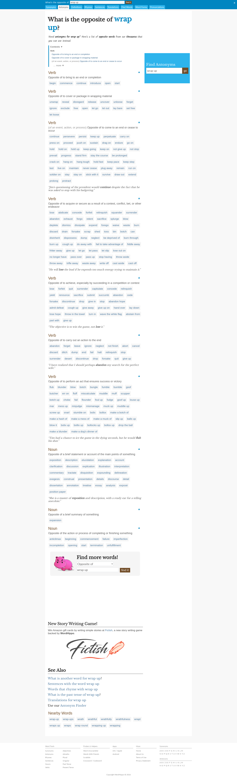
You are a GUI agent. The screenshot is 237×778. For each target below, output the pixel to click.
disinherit (55, 237)
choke (66, 399)
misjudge (77, 406)
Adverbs (66, 754)
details (100, 479)
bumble (118, 387)
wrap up (97, 569)
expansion (55, 520)
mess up (63, 406)
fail (92, 352)
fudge (110, 399)
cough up (67, 244)
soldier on (55, 174)
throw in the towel (75, 314)
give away (88, 307)
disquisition (86, 472)
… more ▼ (58, 65)
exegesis (55, 479)
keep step (128, 161)
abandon (55, 218)
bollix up (78, 425)
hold (52, 149)
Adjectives (67, 751)
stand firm (81, 155)
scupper (125, 393)
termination (96, 545)
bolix (92, 412)
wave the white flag (111, 314)
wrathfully (106, 719)
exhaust (68, 218)
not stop (134, 149)
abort (125, 346)
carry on (124, 136)
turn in (92, 314)
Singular (66, 761)
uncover (104, 102)
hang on (68, 161)
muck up (108, 406)
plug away (106, 168)
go (185, 70)
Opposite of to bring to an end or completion (71, 54)
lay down (134, 307)
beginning (70, 539)
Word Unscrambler (90, 751)
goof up (121, 399)
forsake (76, 231)
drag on (106, 142)
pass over (76, 257)
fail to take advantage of (109, 244)
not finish (113, 346)
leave (77, 346)
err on (65, 393)
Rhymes (88, 7)
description (71, 460)
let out (105, 108)
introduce (95, 83)
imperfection (121, 539)
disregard (78, 102)
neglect (95, 237)
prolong (54, 180)
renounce (64, 295)
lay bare (117, 108)
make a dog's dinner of (84, 431)
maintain (74, 168)
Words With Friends (91, 754)
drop (81, 301)
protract (66, 180)
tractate (72, 472)
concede (77, 212)
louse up (135, 399)
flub (52, 387)
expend (93, 225)
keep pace (113, 161)
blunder (62, 387)
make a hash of (58, 418)
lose (52, 212)
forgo (80, 218)
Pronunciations (157, 7)
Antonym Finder (73, 705)
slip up (119, 418)
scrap (87, 231)
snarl (67, 412)
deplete (54, 225)
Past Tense (67, 764)
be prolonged (119, 155)
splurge (114, 218)
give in (92, 301)
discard (54, 231)
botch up (54, 399)
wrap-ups (68, 719)
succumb (104, 295)
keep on (104, 149)
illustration (104, 466)
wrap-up (54, 719)
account (119, 460)
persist (82, 136)
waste (126, 225)
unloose (118, 102)
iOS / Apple (117, 751)
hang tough (83, 161)
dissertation (56, 485)
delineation (120, 472)
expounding (103, 472)
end (84, 352)
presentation (85, 479)
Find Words (127, 7)
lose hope (55, 314)
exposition (55, 460)
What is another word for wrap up (74, 678)
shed (97, 231)
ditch (64, 352)
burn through (131, 237)
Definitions (76, 7)
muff (114, 393)
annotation (73, 485)
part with (54, 320)
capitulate (97, 288)
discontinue (68, 301)
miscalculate (88, 393)
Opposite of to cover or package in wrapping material (75, 58)
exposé (123, 485)
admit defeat (57, 307)
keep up (95, 136)
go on (130, 142)
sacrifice (101, 218)
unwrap (54, 102)
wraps (67, 725)
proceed (68, 142)
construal (69, 479)
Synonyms (51, 7)
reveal (65, 102)
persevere (69, 136)
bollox (102, 412)
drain (65, 231)
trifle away (72, 263)
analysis (110, 485)
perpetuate (110, 136)
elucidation (88, 460)
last (52, 168)
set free (131, 108)
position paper (58, 491)
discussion (72, 466)
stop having (105, 257)
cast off (132, 263)
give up (70, 250)
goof (128, 387)
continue (81, 83)
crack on (54, 161)
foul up (99, 399)
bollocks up (93, 425)
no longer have (58, 257)
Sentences (100, 7)
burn (136, 225)
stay (67, 174)
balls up (131, 418)
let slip (105, 250)
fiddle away (133, 244)
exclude (65, 108)
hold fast (98, 161)
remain (120, 168)
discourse (113, 479)
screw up (55, 412)
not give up (119, 149)
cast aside (118, 263)
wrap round (81, 725)
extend (132, 174)
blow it (53, 425)
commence (66, 83)
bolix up (65, 425)
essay (98, 485)
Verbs (47, 767)
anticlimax (55, 539)
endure (119, 142)
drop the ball (125, 425)
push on (81, 142)
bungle (94, 387)
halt (99, 352)
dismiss (66, 225)
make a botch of (119, 412)
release (92, 102)
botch (123, 231)
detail (126, 479)
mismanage (92, 406)
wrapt (137, 719)
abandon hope (117, 301)
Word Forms (141, 7)
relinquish (101, 212)
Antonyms (63, 7)
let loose (54, 114)
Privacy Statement (143, 761)
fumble (105, 387)
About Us (140, 754)
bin (114, 231)
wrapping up (99, 725)
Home (138, 751)
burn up (54, 244)
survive (106, 174)
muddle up (123, 406)
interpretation (121, 466)
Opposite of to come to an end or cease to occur (101, 61)
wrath (81, 719)
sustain (94, 142)
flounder (86, 399)
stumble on (79, 412)
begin (53, 83)
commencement (89, 539)
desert (68, 358)
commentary (57, 472)
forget (130, 102)
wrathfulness (123, 719)
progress (66, 155)
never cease (90, 168)
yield (52, 295)
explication (89, 466)
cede (130, 295)
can (133, 231)
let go (95, 108)
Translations (112, 7)
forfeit (89, 212)
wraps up (55, 725)
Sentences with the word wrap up (73, 684)
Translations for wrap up (67, 700)
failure (105, 539)
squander (116, 212)
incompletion (57, 545)
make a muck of (102, 418)
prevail (53, 155)
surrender (131, 212)
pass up (90, 257)
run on (132, 168)
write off (104, 263)
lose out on (119, 250)
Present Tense (68, 767)
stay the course (99, 155)
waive (116, 225)
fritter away (56, 250)
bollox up (109, 425)
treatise (87, 485)
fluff (75, 393)
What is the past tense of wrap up (73, 695)
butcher (54, 393)
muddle (103, 393)
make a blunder (58, 431)
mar (52, 406)
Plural (65, 757)
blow (125, 218)
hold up (75, 149)
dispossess (70, 237)
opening (72, 545)
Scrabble (86, 757)
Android (116, 754)
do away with (84, 244)
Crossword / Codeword (92, 761)
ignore (53, 108)
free (76, 108)
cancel (136, 346)
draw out (119, 174)
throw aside (122, 257)
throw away (56, 263)
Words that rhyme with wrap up (73, 689)
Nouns (47, 764)
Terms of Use (141, 757)
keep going (89, 149)
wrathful (92, 719)
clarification (56, 466)
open (108, 83)
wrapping (115, 725)
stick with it (92, 174)
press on (54, 142)
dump (84, 237)
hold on (62, 149)
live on (61, 168)
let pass (93, 250)
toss (106, 231)
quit (71, 288)
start (117, 83)
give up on (104, 307)
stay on (77, 174)
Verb (52, 51)
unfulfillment (114, 545)
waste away (89, 263)
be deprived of (111, 237)
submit (91, 295)
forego (105, 225)
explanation (104, 460)
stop (102, 301)
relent (90, 218)
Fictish (108, 630)
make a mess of (80, 418)
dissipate (80, 225)
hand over (119, 307)
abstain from (133, 314)
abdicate (63, 212)
